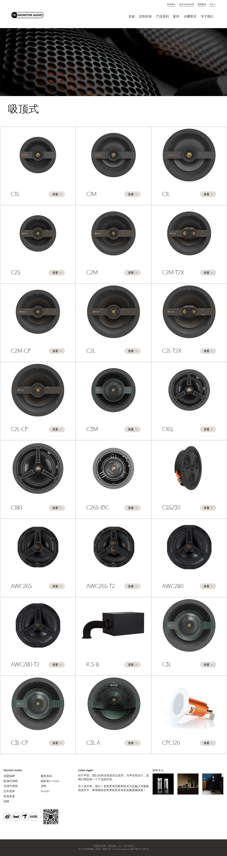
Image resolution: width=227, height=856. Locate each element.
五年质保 (9, 791)
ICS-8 (92, 664)
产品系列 (162, 16)
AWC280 (172, 585)
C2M (92, 272)
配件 (176, 16)
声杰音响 (112, 846)
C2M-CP (21, 350)
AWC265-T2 (100, 585)
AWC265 (21, 585)
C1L (166, 193)
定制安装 (145, 16)
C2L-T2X (171, 350)
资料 (43, 786)
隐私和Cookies (50, 781)
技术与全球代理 (186, 4)
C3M (92, 429)
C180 (16, 507)
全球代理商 (11, 786)
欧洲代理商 (11, 781)
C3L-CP (19, 742)
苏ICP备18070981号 (140, 849)
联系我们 (171, 4)
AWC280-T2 (25, 664)
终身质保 (9, 796)
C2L (90, 350)
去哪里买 (190, 16)
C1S (15, 193)
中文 (212, 4)
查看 (55, 194)
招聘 (6, 801)
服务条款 (46, 776)
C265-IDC (97, 507)
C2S (15, 272)
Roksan (45, 791)
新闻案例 (202, 4)
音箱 (131, 16)
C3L (166, 664)
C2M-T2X (173, 272)
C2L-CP (19, 429)
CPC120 (171, 742)
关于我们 (207, 16)
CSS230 (171, 507)
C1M (91, 193)
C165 (167, 429)
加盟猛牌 (9, 776)
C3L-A (93, 742)
